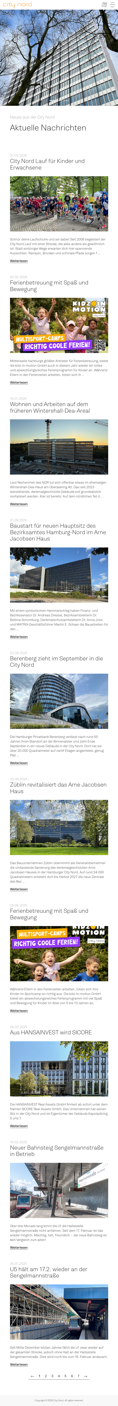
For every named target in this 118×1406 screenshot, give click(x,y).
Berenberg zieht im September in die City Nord (56, 661)
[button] (6, 58)
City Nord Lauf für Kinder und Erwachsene (47, 164)
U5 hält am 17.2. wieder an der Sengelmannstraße (48, 1272)
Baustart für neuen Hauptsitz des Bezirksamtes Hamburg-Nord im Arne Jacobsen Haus (58, 532)
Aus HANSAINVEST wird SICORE (51, 1032)
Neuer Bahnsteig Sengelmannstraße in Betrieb (57, 1151)
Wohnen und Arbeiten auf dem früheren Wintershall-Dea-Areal (50, 407)
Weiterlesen (19, 261)
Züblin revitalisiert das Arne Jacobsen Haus (58, 788)
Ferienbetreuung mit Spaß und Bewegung (49, 286)
